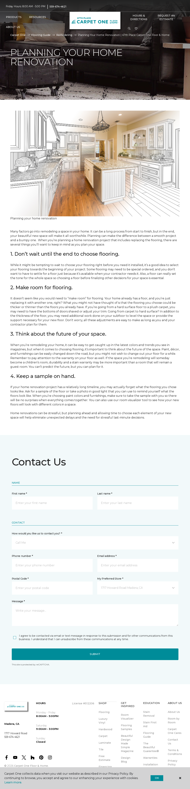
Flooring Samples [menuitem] (126, 727)
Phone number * (22, 556)
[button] (129, 29)
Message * (18, 601)
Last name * (104, 493)
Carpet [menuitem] (103, 736)
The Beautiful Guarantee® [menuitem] (151, 747)
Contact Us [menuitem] (173, 741)
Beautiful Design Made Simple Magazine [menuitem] (127, 743)
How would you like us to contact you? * (37, 533)
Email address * (107, 556)
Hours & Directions (138, 17)
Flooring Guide (40, 35)
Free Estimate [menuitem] (104, 758)
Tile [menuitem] (101, 749)
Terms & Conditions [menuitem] (175, 752)
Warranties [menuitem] (150, 757)
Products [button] (14, 17)
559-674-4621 (58, 6)
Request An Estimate (166, 17)
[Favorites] (136, 29)
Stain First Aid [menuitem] (150, 724)
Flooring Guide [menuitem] (148, 734)
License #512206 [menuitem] (83, 703)
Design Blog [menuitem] (125, 759)
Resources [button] (37, 17)
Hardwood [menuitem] (105, 729)
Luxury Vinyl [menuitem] (103, 720)
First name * (19, 493)
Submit (95, 654)
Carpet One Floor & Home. (31, 765)
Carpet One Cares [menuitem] (174, 731)
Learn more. (13, 782)
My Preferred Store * (110, 578)
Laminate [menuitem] (105, 742)
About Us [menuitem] (174, 712)
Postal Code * (20, 578)
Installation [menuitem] (150, 764)
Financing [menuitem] (105, 766)
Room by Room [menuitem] (174, 720)
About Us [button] (13, 27)
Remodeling (64, 35)
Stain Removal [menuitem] (149, 713)
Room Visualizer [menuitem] (127, 716)
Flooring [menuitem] (104, 712)
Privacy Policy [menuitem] (172, 762)
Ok (157, 778)
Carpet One (18, 35)
